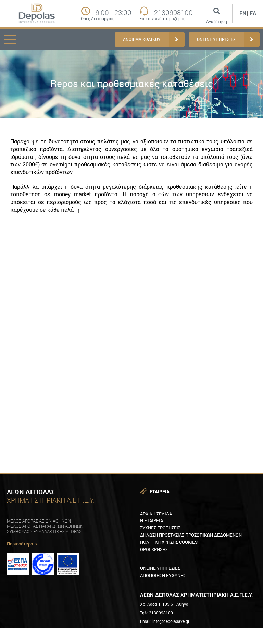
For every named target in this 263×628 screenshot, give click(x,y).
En (242, 13)
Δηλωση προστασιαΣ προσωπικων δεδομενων (191, 535)
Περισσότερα (22, 544)
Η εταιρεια (151, 520)
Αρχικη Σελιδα (156, 514)
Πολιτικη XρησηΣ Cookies (169, 542)
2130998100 (173, 12)
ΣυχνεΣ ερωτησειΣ (160, 528)
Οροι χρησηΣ (154, 549)
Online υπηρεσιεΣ (160, 568)
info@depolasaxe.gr (170, 621)
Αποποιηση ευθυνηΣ (163, 575)
